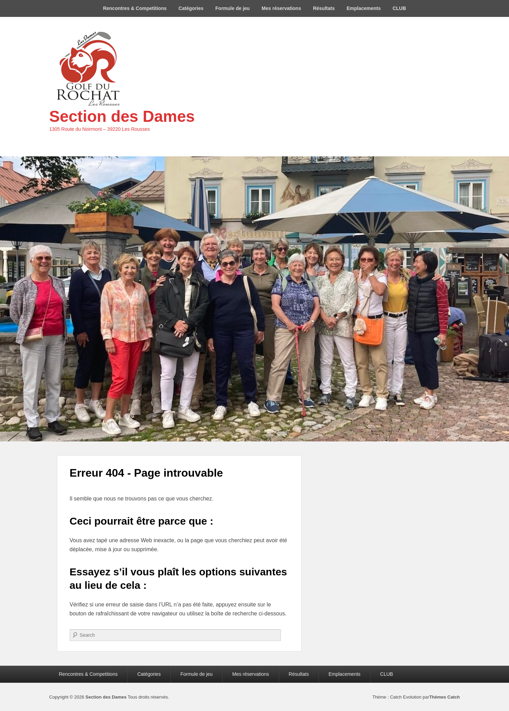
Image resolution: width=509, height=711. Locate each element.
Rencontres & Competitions (134, 8)
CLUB (399, 8)
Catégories (190, 8)
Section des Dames (122, 116)
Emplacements (363, 8)
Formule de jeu (232, 8)
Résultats (324, 8)
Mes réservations (281, 8)
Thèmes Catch (444, 697)
